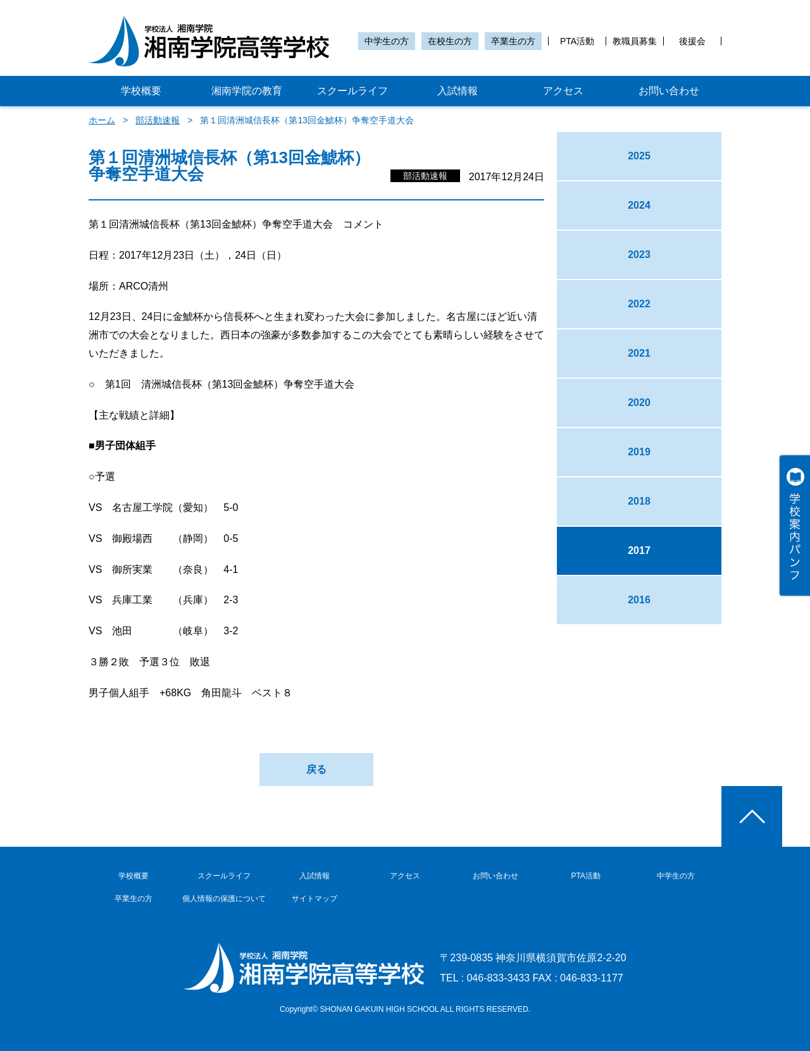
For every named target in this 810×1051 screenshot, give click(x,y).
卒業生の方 (513, 41)
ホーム (102, 120)
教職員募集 (635, 41)
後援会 (692, 41)
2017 (639, 550)
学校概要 (141, 90)
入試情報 (457, 90)
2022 (639, 303)
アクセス (563, 90)
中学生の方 (386, 41)
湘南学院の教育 (246, 90)
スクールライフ (352, 90)
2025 (639, 156)
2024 (639, 205)
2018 (639, 501)
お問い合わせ (669, 90)
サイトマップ (314, 898)
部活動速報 (157, 120)
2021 (639, 353)
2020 (639, 402)
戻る (316, 769)
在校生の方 (450, 41)
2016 (639, 599)
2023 (639, 254)
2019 (639, 451)
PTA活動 (577, 41)
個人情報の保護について (224, 898)
